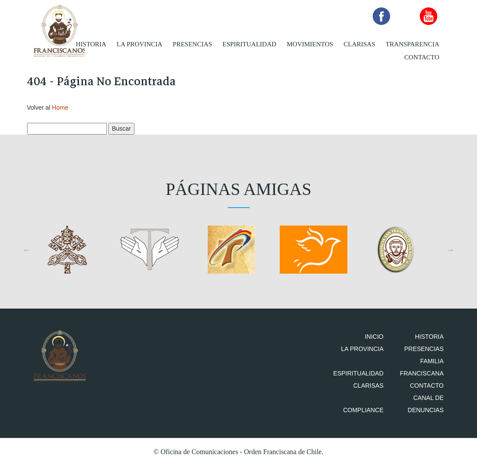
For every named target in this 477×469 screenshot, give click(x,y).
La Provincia (139, 43)
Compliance (368, 413)
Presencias (192, 43)
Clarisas (359, 43)
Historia (91, 43)
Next (450, 252)
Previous (27, 252)
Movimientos (310, 43)
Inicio (379, 339)
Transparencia (412, 43)
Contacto (421, 56)
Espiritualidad (249, 43)
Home (60, 110)
